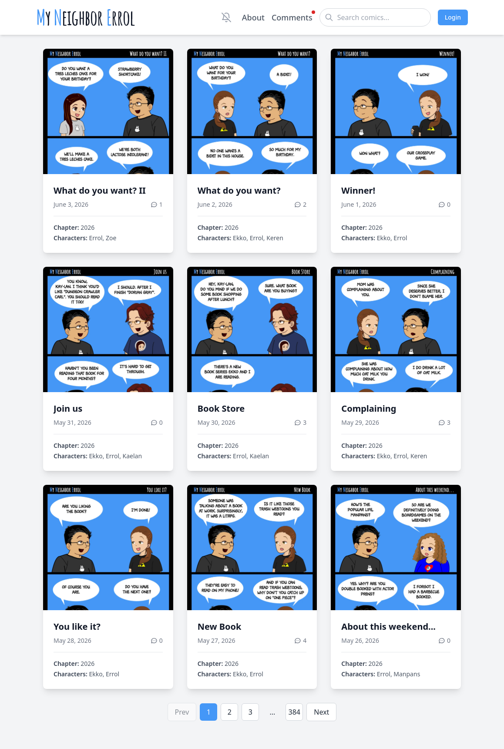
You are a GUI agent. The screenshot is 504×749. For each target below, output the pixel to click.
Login (453, 17)
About (253, 17)
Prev (182, 712)
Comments (292, 17)
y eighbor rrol (85, 17)
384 (294, 712)
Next (321, 712)
